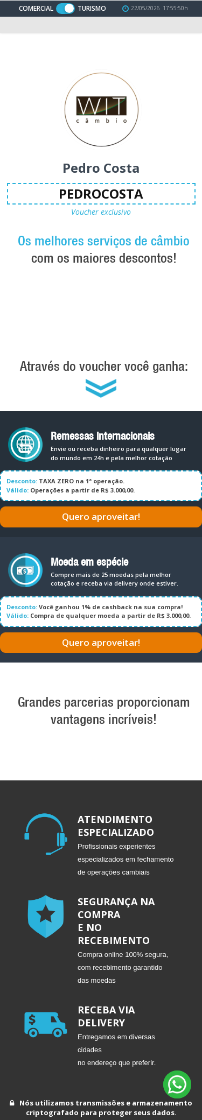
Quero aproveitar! (101, 516)
